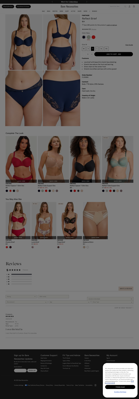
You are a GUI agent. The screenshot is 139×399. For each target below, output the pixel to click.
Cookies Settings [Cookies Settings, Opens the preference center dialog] (120, 392)
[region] (120, 380)
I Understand (120, 387)
